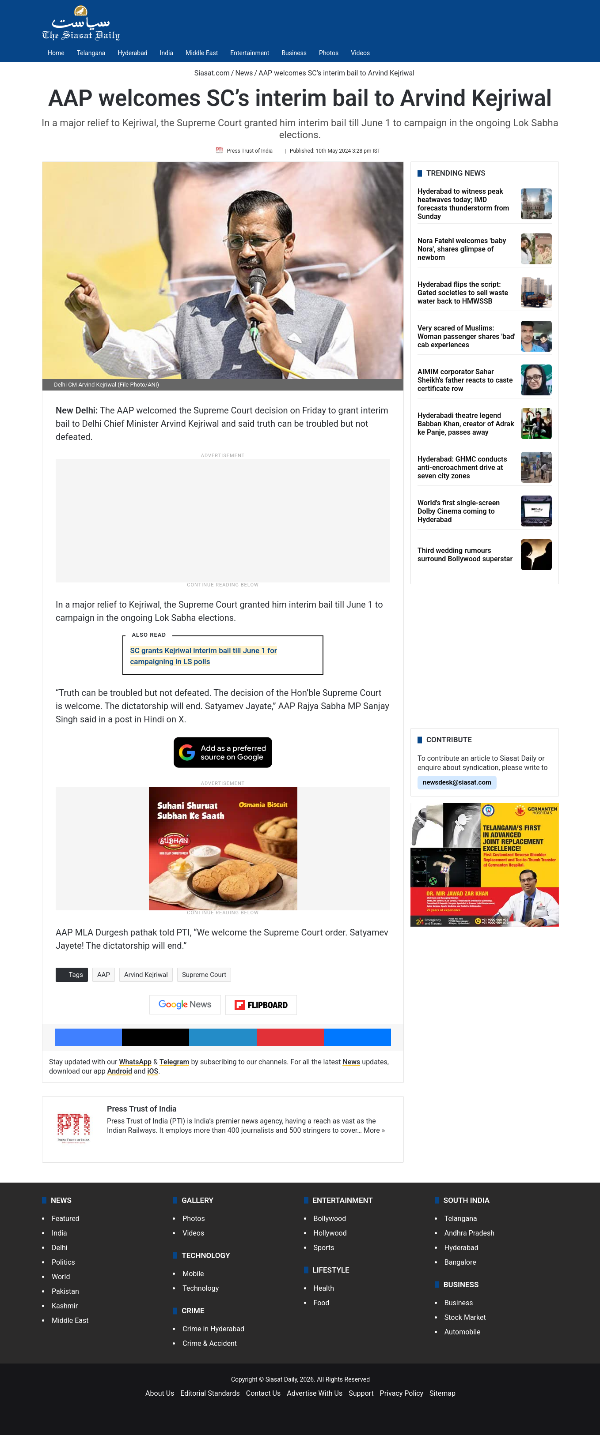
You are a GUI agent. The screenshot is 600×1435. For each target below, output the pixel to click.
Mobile (193, 1276)
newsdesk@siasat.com (457, 785)
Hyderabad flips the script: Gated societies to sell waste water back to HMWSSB (463, 295)
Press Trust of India (251, 152)
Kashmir (65, 1308)
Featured (66, 1221)
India (166, 52)
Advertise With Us (314, 1396)
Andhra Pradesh (469, 1236)
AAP (103, 978)
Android (119, 1075)
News (244, 73)
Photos (328, 52)
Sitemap (442, 1396)
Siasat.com (208, 73)
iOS (152, 1075)
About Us (159, 1396)
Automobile (462, 1334)
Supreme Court (204, 978)
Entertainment (249, 52)
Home (56, 52)
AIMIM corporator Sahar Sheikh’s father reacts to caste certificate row (465, 383)
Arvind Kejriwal (146, 978)
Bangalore (460, 1265)
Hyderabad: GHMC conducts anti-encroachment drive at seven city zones (462, 470)
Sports (324, 1250)
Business (294, 52)
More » (374, 1134)
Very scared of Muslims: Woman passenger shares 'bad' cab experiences (466, 339)
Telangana (91, 52)
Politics (63, 1265)
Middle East (202, 52)
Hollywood (330, 1236)
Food (322, 1305)
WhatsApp (135, 1065)
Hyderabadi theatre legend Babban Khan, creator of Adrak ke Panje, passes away (466, 427)
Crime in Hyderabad (213, 1332)
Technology (200, 1291)
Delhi (60, 1250)
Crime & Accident (209, 1346)
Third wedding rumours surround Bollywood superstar (465, 558)
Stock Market (465, 1320)
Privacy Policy (402, 1396)
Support (361, 1396)
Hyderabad (132, 52)
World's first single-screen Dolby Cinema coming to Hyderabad (459, 514)
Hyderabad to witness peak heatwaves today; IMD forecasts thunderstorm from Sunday (463, 207)
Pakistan (65, 1294)
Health (324, 1291)
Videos (360, 52)
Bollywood (330, 1221)
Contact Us (263, 1396)
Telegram (174, 1065)
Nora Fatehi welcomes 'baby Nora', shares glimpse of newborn (462, 252)
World (61, 1279)
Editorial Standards (210, 1396)
